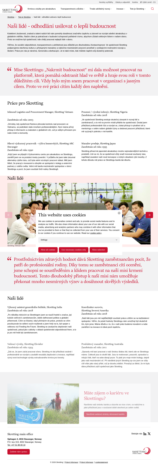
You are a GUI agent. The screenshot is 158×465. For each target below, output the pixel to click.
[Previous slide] (8, 215)
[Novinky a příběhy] (106, 2)
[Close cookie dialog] (119, 213)
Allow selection (98, 250)
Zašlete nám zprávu (18, 452)
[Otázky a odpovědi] (122, 2)
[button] (72, 8)
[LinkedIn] (144, 433)
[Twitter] (149, 433)
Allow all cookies (48, 250)
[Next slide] (149, 215)
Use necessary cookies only (73, 250)
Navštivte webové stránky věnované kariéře (105, 414)
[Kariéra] (135, 2)
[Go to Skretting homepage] (12, 8)
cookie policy (96, 233)
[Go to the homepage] (141, 450)
